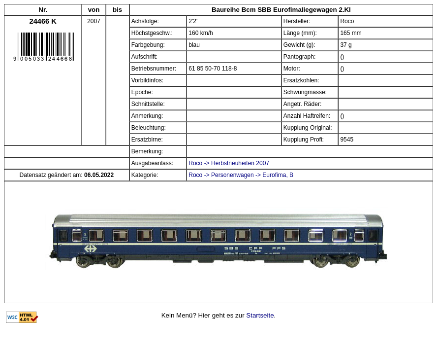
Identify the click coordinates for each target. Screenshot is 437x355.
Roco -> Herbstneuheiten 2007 (228, 163)
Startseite (260, 315)
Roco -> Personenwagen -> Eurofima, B (240, 175)
